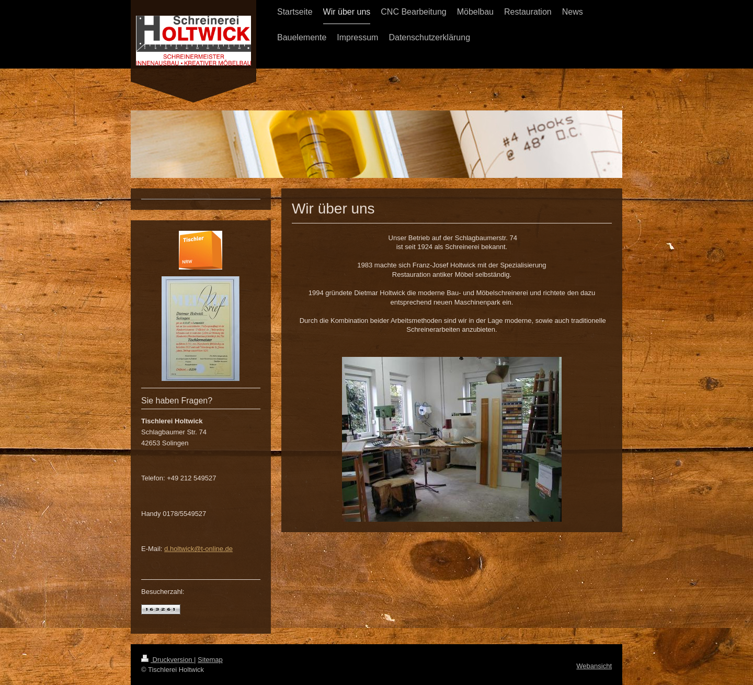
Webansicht (594, 666)
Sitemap (210, 660)
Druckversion (167, 660)
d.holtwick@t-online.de (198, 549)
